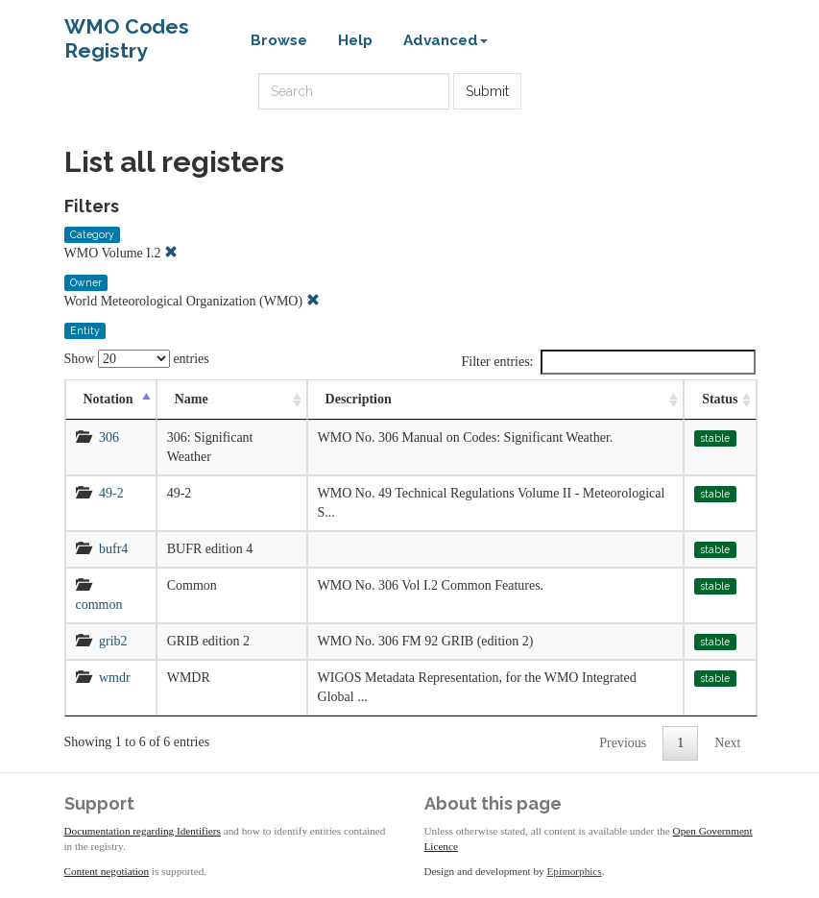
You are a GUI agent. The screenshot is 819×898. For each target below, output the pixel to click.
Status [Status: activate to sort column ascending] (719, 399)
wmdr (115, 677)
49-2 (111, 493)
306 (109, 437)
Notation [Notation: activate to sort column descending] (108, 399)
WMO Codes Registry (126, 31)
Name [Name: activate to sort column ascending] (191, 399)
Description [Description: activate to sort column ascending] (358, 399)
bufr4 (113, 549)
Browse (279, 40)
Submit (487, 91)
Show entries (136, 359)
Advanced (445, 40)
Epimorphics (574, 871)
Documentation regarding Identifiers (142, 831)
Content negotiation (107, 871)
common (99, 604)
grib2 (113, 641)
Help (355, 40)
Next (727, 743)
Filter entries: (608, 362)
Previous (622, 743)
